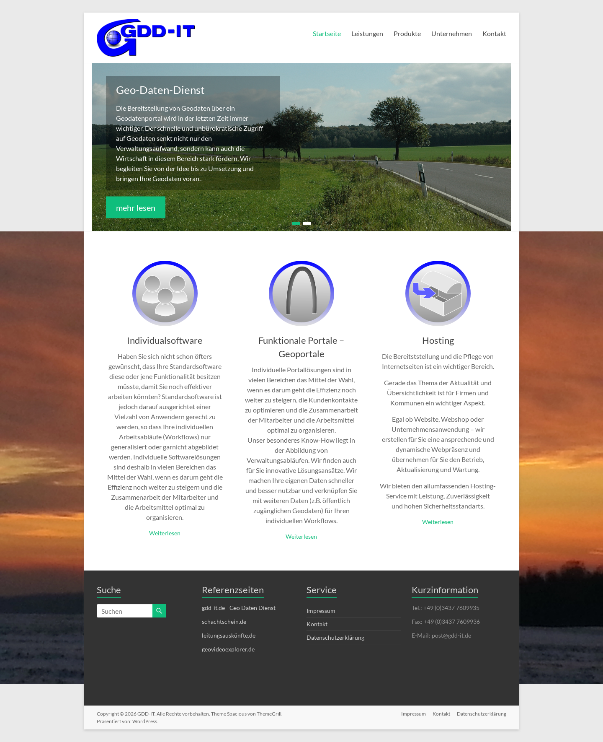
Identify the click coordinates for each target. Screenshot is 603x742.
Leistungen (367, 33)
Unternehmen (451, 33)
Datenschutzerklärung (335, 637)
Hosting (438, 340)
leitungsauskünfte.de (228, 635)
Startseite (327, 33)
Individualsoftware (165, 340)
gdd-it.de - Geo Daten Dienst (239, 607)
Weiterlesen (164, 533)
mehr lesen (135, 207)
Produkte (407, 33)
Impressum (321, 610)
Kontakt (494, 33)
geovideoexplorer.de (228, 649)
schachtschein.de (224, 621)
